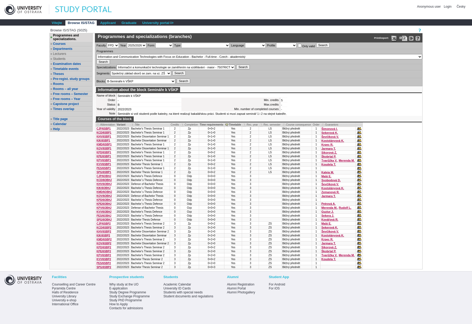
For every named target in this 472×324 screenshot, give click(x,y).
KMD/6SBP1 (104, 144)
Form (151, 45)
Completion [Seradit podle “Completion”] (191, 124)
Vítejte (57, 23)
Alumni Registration (240, 284)
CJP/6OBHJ (104, 176)
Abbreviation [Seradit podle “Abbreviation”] (107, 124)
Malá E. (326, 176)
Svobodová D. (331, 180)
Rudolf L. (345, 207)
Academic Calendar (177, 284)
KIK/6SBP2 (103, 235)
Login (447, 6)
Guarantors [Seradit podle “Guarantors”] (331, 124)
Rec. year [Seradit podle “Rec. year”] (252, 124)
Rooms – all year (65, 89)
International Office (65, 304)
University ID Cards (177, 288)
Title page (60, 119)
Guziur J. (327, 211)
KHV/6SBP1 (104, 136)
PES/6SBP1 (104, 168)
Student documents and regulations (188, 296)
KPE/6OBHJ (104, 203)
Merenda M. (347, 160)
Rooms (58, 84)
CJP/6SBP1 (104, 128)
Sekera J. (327, 215)
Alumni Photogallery (241, 292)
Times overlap (63, 109)
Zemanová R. (330, 192)
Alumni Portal (236, 288)
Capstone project (66, 104)
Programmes (105, 51)
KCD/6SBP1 (104, 132)
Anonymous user (429, 6)
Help (56, 129)
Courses (59, 44)
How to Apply (118, 304)
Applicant (108, 23)
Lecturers (59, 54)
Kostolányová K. (332, 140)
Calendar (59, 124)
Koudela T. (328, 164)
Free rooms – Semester (70, 94)
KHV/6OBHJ (104, 184)
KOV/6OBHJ (104, 195)
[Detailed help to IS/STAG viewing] (418, 38)
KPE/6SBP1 (104, 156)
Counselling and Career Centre (73, 284)
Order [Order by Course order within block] (316, 124)
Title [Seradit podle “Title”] (137, 124)
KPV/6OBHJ (104, 207)
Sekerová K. (329, 132)
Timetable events (66, 69)
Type (177, 45)
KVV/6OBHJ (104, 211)
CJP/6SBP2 (104, 223)
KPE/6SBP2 (104, 251)
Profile (271, 45)
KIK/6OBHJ (103, 188)
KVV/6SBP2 (104, 259)
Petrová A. (328, 203)
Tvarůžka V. (329, 160)
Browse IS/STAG (81, 23)
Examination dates (67, 64)
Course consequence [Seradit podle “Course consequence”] (298, 124)
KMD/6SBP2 (104, 239)
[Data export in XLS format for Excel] (394, 38)
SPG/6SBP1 (104, 172)
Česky (461, 6)
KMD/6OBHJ (104, 191)
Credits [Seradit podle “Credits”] (175, 124)
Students (59, 59)
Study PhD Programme (125, 300)
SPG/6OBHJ (104, 219)
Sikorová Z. (329, 152)
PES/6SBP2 (104, 263)
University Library (64, 296)
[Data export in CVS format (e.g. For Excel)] (403, 38)
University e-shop (64, 300)
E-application (118, 288)
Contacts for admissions (126, 308)
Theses (58, 74)
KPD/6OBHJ (104, 199)
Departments (62, 49)
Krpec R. (327, 144)
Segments (103, 73)
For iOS (274, 288)
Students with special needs (183, 292)
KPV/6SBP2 (104, 255)
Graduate (129, 23)
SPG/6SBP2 (104, 267)
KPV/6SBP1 (104, 160)
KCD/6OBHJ (104, 180)
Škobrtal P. (328, 156)
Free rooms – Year (66, 99)
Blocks (101, 81)
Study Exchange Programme (129, 296)
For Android (277, 284)
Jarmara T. (328, 148)
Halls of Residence (65, 292)
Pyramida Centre (64, 288)
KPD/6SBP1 (104, 152)
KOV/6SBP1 (104, 148)
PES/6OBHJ (104, 215)
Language (237, 45)
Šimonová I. (329, 128)
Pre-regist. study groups (71, 79)
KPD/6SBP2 (104, 247)
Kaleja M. (327, 172)
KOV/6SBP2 (104, 243)
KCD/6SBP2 (104, 227)
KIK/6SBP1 (103, 140)
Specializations (106, 67)
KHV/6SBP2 (104, 231)
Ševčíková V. (330, 136)
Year (123, 45)
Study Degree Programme (127, 292)
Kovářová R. (329, 219)
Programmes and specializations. (66, 37)
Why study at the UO (123, 284)
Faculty (101, 45)
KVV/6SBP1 (104, 164)
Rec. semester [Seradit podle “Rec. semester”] (271, 124)
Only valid (306, 46)
